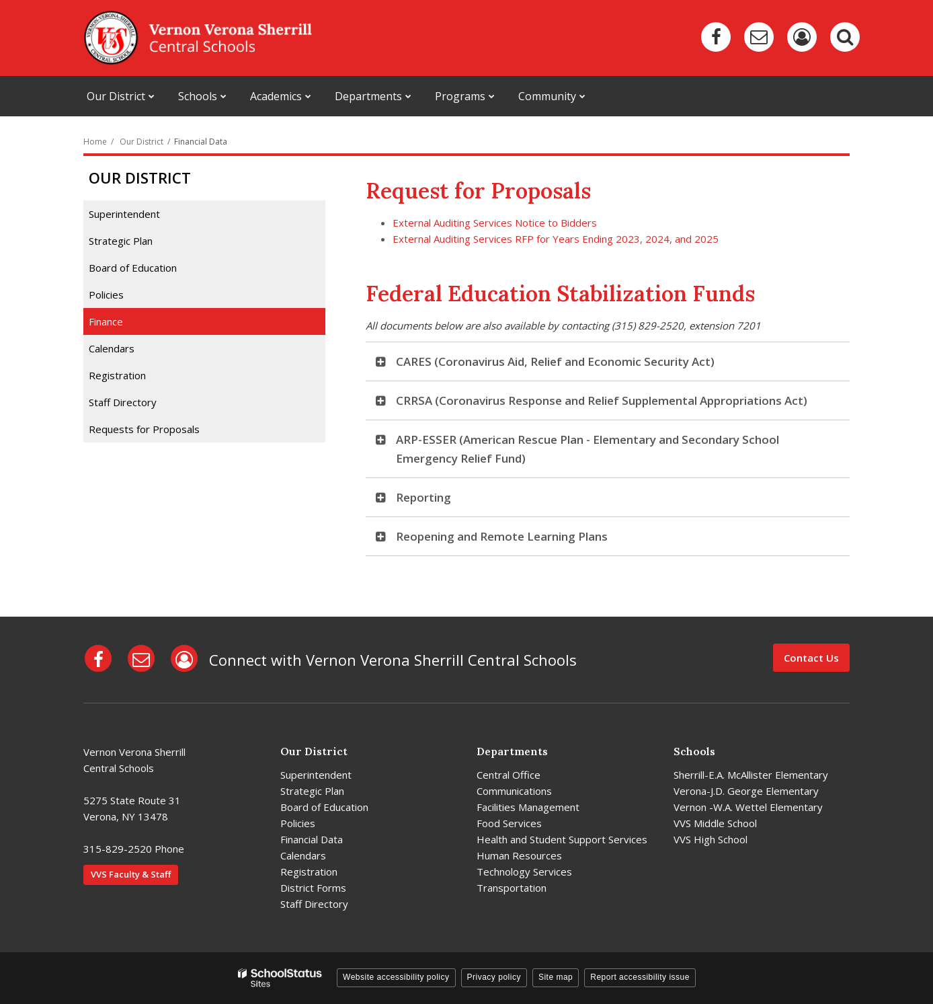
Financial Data (311, 839)
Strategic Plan (121, 240)
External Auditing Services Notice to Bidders (495, 222)
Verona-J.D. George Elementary (746, 791)
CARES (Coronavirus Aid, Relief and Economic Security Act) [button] (555, 361)
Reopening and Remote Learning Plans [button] (502, 536)
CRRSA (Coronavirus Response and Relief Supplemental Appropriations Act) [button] (601, 400)
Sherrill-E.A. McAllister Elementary (751, 774)
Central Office (508, 774)
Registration (117, 375)
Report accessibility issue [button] (640, 977)
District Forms (313, 887)
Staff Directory (123, 402)
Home (95, 141)
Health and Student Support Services (562, 839)
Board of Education (133, 267)
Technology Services (524, 871)
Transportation (511, 887)
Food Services (509, 823)
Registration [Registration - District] (308, 871)
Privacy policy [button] (494, 977)
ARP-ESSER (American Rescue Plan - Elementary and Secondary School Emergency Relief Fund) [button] (587, 448)
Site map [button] (555, 977)
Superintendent (124, 214)
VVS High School (710, 839)
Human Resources (519, 855)
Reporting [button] (423, 497)
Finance (106, 321)
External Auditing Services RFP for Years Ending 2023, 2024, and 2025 (556, 238)
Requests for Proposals (144, 429)
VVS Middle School (715, 823)
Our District (141, 141)
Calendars (111, 348)
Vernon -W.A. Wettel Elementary (748, 807)
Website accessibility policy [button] (396, 977)
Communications (514, 791)
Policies (106, 294)
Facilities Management (528, 807)
